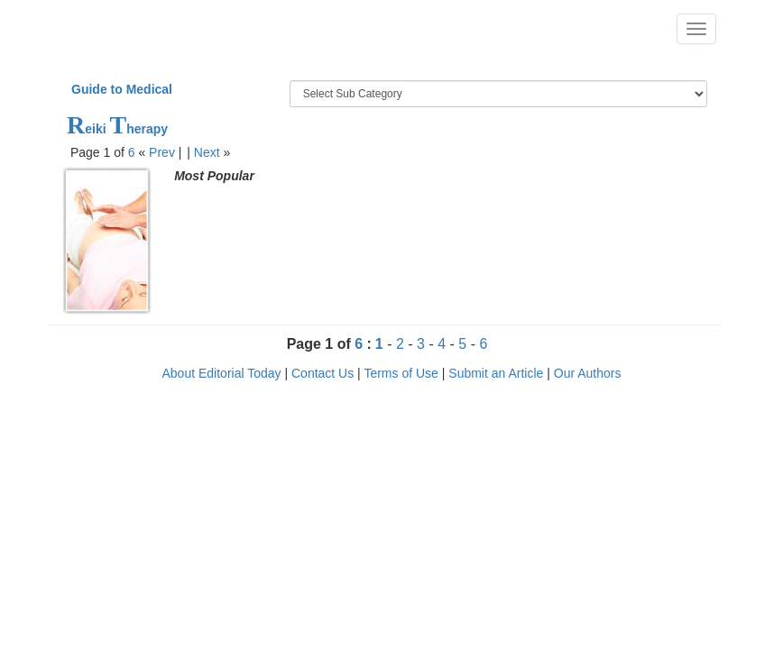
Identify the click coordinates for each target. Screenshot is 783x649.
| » (208, 152)
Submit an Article (495, 373)
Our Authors (588, 373)
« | (161, 152)
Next (207, 152)
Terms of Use (401, 373)
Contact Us (322, 373)
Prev (162, 152)
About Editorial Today (221, 373)
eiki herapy (117, 129)
